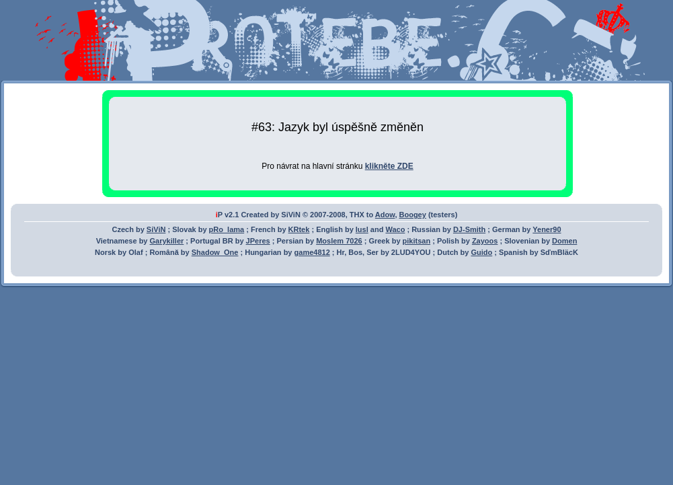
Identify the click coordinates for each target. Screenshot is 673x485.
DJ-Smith (469, 229)
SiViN (156, 229)
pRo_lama (227, 229)
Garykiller (167, 241)
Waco (395, 229)
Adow (385, 215)
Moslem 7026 (339, 241)
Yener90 (546, 229)
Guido (481, 252)
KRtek (299, 229)
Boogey (412, 215)
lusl (362, 229)
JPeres (258, 241)
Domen (564, 241)
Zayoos (485, 241)
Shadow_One (215, 252)
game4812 (312, 252)
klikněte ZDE (389, 166)
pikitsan (417, 241)
